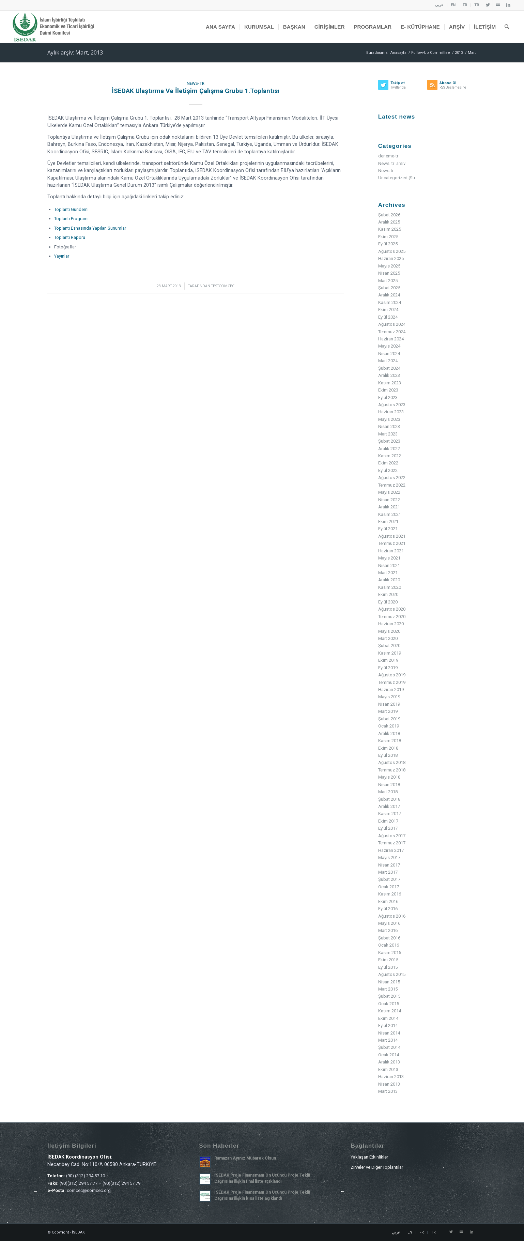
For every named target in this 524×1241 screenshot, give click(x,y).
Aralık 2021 (389, 506)
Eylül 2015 (388, 967)
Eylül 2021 (388, 528)
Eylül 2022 (388, 470)
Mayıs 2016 (389, 923)
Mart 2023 (388, 433)
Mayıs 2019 (389, 696)
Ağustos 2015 (391, 974)
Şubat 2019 (389, 718)
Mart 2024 (388, 360)
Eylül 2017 (388, 828)
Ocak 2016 (388, 945)
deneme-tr (388, 155)
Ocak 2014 (388, 1054)
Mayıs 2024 (389, 346)
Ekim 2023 (388, 390)
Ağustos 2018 (391, 762)
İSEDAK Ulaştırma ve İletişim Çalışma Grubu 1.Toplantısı (195, 91)
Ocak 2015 (388, 1003)
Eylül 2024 (388, 317)
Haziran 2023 (391, 411)
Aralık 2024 (389, 294)
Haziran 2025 (391, 258)
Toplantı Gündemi (71, 209)
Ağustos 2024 (391, 324)
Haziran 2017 (391, 850)
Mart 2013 (388, 1091)
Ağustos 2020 (391, 609)
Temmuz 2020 (391, 616)
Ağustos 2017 (391, 835)
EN (453, 5)
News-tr (195, 83)
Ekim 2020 (388, 594)
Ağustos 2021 (391, 536)
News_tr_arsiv (391, 163)
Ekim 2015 (388, 959)
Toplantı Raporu (69, 237)
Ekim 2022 (388, 462)
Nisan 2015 (389, 981)
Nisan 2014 (389, 1033)
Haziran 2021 (391, 550)
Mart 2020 (388, 638)
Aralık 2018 (389, 733)
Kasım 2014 (389, 1010)
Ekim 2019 (388, 660)
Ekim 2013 (388, 1069)
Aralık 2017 (389, 806)
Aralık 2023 (389, 375)
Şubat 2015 (389, 996)
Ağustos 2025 (391, 251)
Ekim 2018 (388, 748)
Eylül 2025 (388, 243)
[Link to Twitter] (488, 5)
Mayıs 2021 (389, 558)
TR (476, 5)
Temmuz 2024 (391, 331)
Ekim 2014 (388, 1018)
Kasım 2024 (389, 302)
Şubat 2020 (389, 645)
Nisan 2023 (389, 426)
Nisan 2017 (389, 865)
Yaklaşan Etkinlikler (369, 1157)
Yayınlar (61, 256)
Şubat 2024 (389, 368)
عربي (439, 5)
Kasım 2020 (389, 587)
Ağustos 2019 (391, 674)
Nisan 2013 (389, 1084)
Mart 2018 (388, 791)
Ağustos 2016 (391, 916)
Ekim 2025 (388, 236)
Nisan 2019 (389, 704)
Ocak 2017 (388, 886)
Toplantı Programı (71, 218)
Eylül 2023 (388, 397)
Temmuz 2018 (391, 769)
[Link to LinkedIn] (508, 5)
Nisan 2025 (389, 273)
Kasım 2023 (389, 382)
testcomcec (222, 286)
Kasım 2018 (389, 740)
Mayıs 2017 (389, 857)
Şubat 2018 (389, 799)
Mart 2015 (388, 989)
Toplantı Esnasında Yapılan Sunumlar (90, 228)
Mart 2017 (388, 872)
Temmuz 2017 (391, 842)
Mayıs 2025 (389, 266)
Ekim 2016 (388, 901)
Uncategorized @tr (396, 177)
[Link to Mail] (498, 5)
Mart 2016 (388, 930)
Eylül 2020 (388, 601)
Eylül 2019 (388, 667)
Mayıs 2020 (389, 631)
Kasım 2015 (389, 952)
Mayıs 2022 (389, 492)
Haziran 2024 (391, 338)
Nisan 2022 (389, 499)
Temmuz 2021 (391, 543)
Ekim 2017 (388, 821)
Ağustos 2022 (391, 477)
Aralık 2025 (389, 222)
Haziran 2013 (391, 1076)
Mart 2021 (388, 572)
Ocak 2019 (388, 726)
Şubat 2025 (389, 287)
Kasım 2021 (389, 514)
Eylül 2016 (388, 908)
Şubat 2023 (389, 441)
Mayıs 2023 (389, 419)
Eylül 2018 (388, 755)
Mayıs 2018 (389, 777)
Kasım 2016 (389, 894)
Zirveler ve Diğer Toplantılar (377, 1167)
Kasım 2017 (389, 813)
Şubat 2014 (389, 1047)
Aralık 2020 (389, 579)
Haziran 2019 (391, 689)
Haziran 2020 (391, 623)
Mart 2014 (388, 1040)
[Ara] (506, 27)
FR (465, 5)
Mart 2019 (388, 711)
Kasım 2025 (389, 229)
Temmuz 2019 (391, 682)
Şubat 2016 (389, 937)
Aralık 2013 (389, 1061)
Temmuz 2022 (391, 485)
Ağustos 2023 (391, 404)
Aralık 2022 (389, 448)
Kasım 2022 (389, 455)
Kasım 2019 (389, 653)
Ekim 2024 (388, 309)
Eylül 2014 (388, 1025)
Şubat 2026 (389, 214)
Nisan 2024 (389, 353)
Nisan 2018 (389, 784)
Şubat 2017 (389, 879)
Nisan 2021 (389, 565)
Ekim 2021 (388, 521)
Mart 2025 (388, 280)
